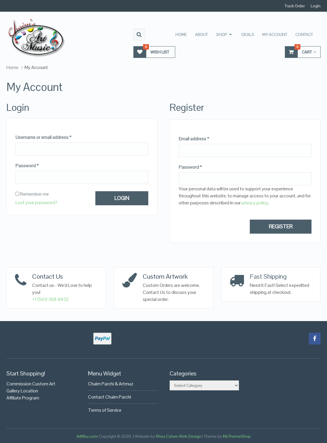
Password (27, 166)
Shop (221, 34)
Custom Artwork (165, 276)
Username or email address (43, 137)
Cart (300, 52)
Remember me (32, 194)
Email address (194, 139)
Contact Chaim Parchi (109, 397)
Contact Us (47, 276)
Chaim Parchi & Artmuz (110, 384)
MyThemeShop (237, 436)
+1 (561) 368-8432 (50, 299)
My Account (274, 34)
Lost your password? (36, 202)
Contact (304, 34)
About (201, 34)
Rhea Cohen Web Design (178, 436)
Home (181, 34)
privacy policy (255, 203)
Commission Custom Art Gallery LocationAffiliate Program (30, 391)
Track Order (295, 5)
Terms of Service (104, 410)
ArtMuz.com (87, 436)
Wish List (151, 52)
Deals (248, 34)
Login (316, 5)
